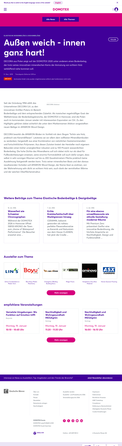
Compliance (96, 403)
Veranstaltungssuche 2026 (71, 397)
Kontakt (35, 395)
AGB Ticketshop (97, 400)
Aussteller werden (68, 392)
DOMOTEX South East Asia (42, 426)
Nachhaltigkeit (38, 406)
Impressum (96, 392)
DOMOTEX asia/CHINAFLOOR (43, 423)
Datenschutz (96, 395)
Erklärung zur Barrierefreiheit (101, 406)
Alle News (50, 19)
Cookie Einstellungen (99, 412)
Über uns (36, 392)
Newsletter (36, 400)
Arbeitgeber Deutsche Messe (101, 409)
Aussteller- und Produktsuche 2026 (74, 395)
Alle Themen (69, 19)
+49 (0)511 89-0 (73, 433)
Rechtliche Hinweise (99, 397)
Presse (35, 397)
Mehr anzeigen (61, 310)
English (58, 3)
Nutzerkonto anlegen (40, 403)
